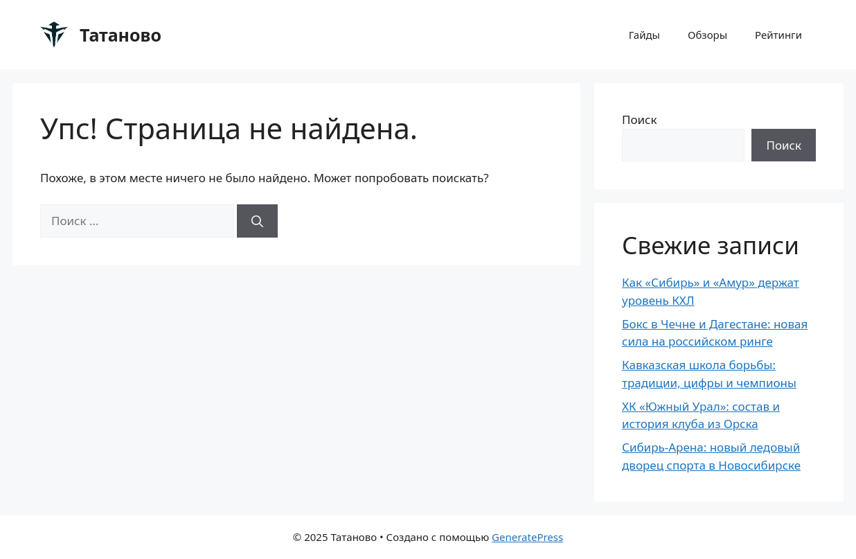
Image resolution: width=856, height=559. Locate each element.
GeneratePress (527, 537)
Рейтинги (778, 35)
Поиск (639, 119)
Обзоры (707, 35)
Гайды (644, 35)
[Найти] (257, 221)
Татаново (120, 34)
